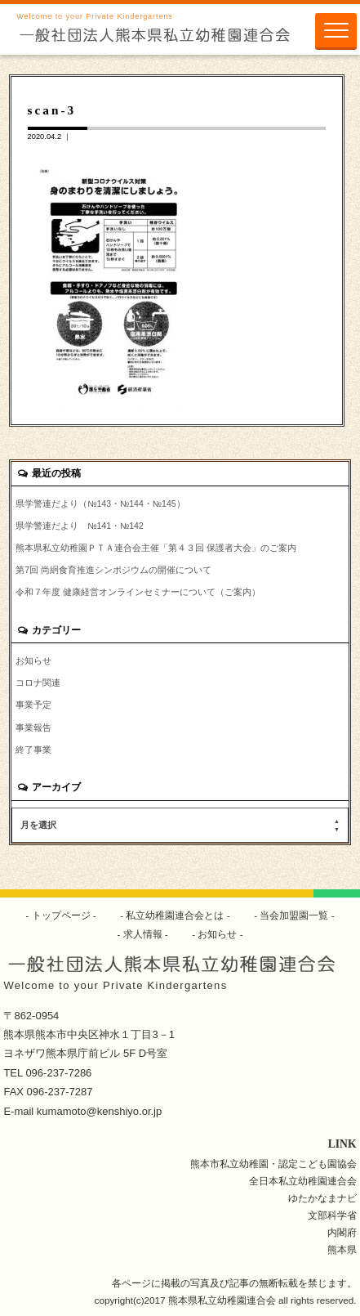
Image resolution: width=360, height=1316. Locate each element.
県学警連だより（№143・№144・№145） (100, 503)
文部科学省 (332, 1215)
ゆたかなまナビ (322, 1198)
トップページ (61, 915)
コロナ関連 (38, 682)
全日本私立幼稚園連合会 (303, 1180)
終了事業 (33, 749)
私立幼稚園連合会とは (175, 915)
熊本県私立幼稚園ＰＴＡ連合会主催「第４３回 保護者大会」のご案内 (156, 548)
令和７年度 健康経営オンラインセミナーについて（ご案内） (138, 592)
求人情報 (142, 934)
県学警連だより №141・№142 (80, 525)
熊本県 (342, 1249)
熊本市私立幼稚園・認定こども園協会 (273, 1163)
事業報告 (33, 727)
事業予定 (33, 704)
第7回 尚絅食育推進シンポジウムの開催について (113, 570)
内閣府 (342, 1232)
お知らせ (33, 660)
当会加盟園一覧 (294, 915)
